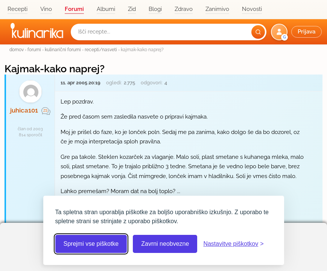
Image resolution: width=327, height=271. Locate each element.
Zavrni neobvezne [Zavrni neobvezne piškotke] (165, 244)
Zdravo (184, 9)
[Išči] (258, 32)
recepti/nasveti (101, 49)
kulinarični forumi (63, 49)
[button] (297, 32)
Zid (132, 9)
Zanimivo (217, 9)
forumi (34, 49)
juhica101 (24, 110)
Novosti (252, 9)
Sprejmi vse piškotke (91, 244)
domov (16, 49)
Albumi (106, 9)
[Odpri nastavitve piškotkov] (233, 244)
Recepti (17, 9)
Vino (46, 9)
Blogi (155, 9)
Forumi (74, 9)
